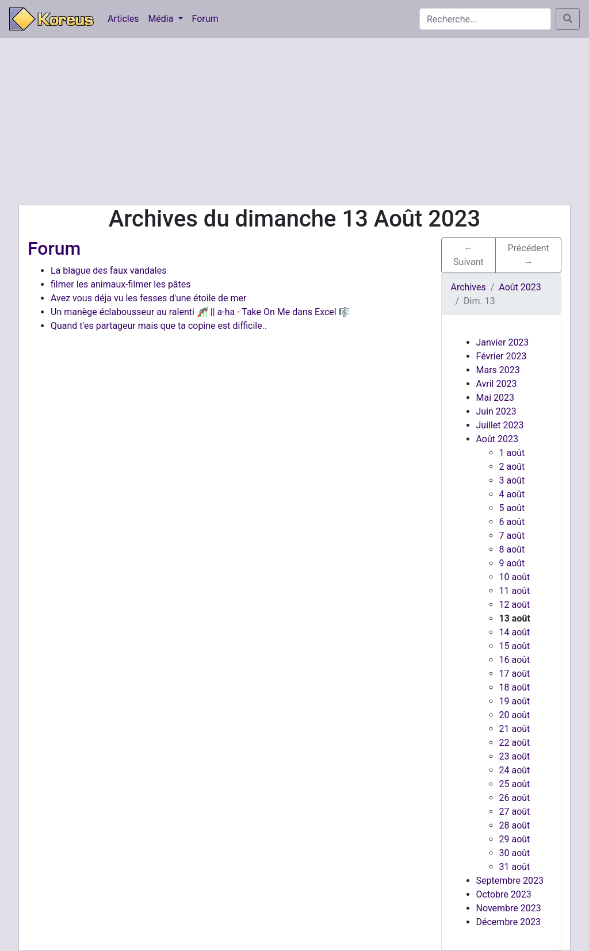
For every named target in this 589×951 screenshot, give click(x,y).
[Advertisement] (294, 121)
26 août (514, 797)
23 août (514, 756)
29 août (514, 839)
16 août (514, 659)
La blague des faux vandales (108, 270)
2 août (512, 466)
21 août (514, 728)
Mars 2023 (498, 370)
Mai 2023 (495, 397)
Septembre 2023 (510, 880)
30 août (514, 853)
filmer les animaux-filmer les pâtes (121, 284)
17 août (514, 673)
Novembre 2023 (508, 908)
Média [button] (161, 18)
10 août (514, 577)
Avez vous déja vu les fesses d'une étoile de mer (148, 298)
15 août (514, 646)
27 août (514, 811)
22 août (514, 742)
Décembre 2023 (508, 922)
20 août (514, 715)
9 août (512, 563)
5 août (512, 508)
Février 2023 (501, 356)
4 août (512, 494)
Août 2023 (497, 439)
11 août (514, 590)
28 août (514, 825)
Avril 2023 (496, 383)
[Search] (485, 19)
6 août (512, 521)
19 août (514, 701)
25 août (514, 784)
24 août (514, 770)
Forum (205, 18)
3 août (512, 480)
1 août (512, 452)
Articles (123, 18)
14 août (514, 632)
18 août (514, 687)
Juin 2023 (496, 411)
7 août (512, 535)
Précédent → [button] (528, 255)
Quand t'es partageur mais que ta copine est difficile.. (159, 325)
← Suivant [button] (468, 255)
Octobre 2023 (503, 894)
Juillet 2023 (500, 425)
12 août (514, 604)
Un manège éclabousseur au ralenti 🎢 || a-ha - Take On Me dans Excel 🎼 (200, 311)
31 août (514, 866)
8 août (512, 549)
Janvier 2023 (502, 342)
